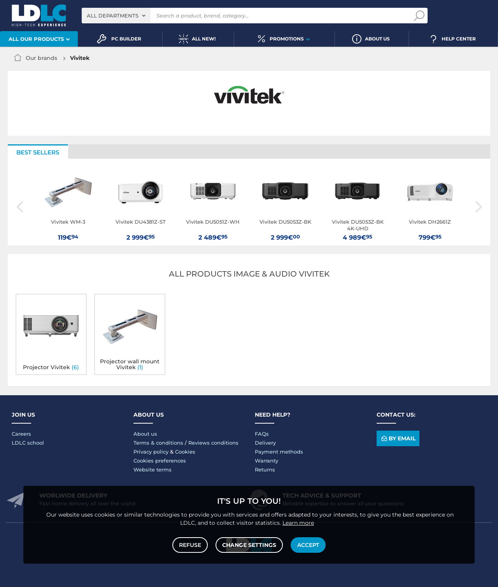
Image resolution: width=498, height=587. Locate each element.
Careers (21, 434)
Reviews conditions (213, 443)
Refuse (190, 544)
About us (145, 434)
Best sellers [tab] (37, 152)
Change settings (249, 544)
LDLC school (28, 443)
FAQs (262, 434)
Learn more (298, 522)
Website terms (152, 469)
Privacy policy (150, 452)
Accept (308, 544)
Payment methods (279, 452)
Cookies (185, 452)
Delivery (265, 443)
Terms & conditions (158, 443)
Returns (265, 469)
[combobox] (116, 15)
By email (398, 439)
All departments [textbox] (113, 15)
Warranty (266, 460)
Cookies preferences (159, 460)
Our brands (41, 57)
